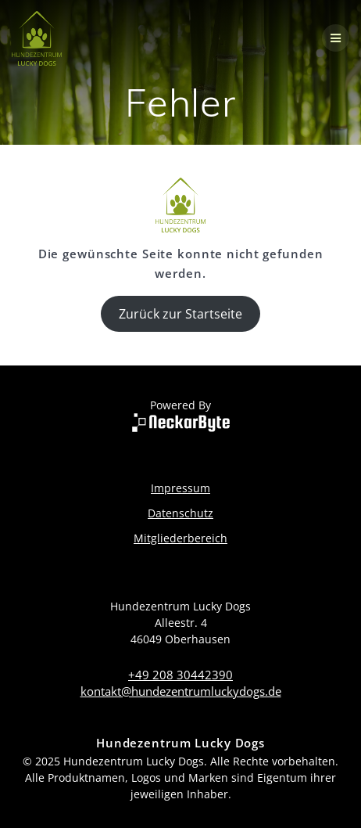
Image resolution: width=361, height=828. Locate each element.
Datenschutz (180, 513)
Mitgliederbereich (180, 538)
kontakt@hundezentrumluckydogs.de (180, 691)
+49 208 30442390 (180, 674)
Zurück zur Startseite (180, 313)
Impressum (180, 488)
